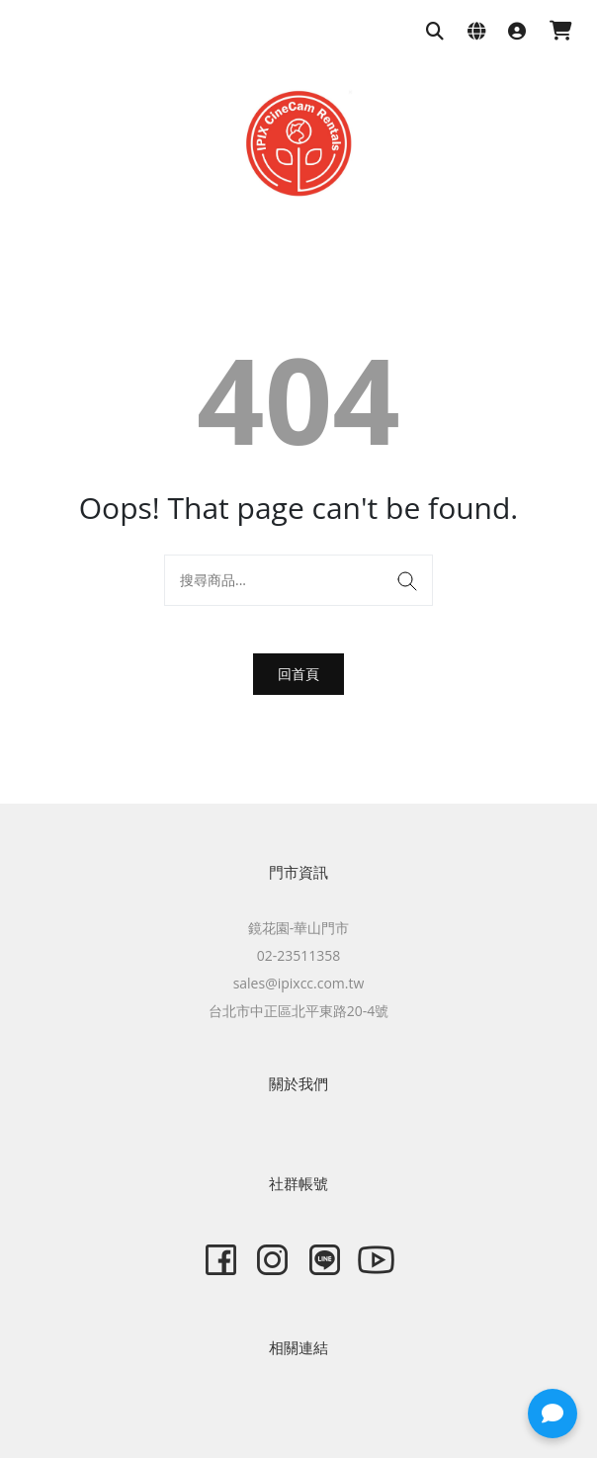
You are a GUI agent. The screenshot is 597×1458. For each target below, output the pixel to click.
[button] (552, 1413)
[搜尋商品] (435, 32)
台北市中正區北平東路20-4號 (299, 1010)
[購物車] (561, 32)
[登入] (517, 32)
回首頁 (298, 673)
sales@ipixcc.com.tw (299, 983)
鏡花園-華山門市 (299, 927)
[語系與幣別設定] (476, 32)
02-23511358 (299, 955)
